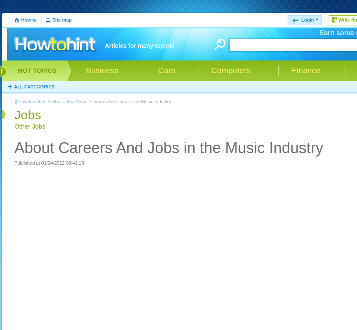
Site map (62, 19)
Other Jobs (61, 101)
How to (29, 19)
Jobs (41, 101)
